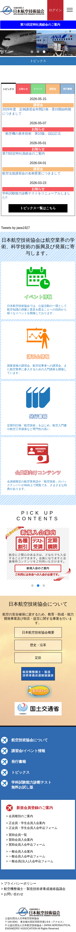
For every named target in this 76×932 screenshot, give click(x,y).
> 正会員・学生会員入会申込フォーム (31, 828)
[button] (32, 585)
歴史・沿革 (38, 645)
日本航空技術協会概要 (38, 632)
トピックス (20, 772)
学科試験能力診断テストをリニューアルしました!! (36, 195)
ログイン (55, 10)
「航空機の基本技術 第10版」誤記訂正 (31, 133)
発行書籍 (18, 762)
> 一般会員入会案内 (19, 851)
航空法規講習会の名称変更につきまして (31, 173)
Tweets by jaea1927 (15, 228)
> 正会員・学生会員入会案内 (25, 823)
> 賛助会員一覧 (16, 834)
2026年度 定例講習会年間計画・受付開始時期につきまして (36, 111)
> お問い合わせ (12, 894)
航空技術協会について (29, 740)
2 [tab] (38, 52)
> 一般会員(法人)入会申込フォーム (29, 861)
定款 (38, 657)
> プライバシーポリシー (18, 883)
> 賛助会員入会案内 (19, 839)
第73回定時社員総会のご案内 (23, 153)
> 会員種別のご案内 (19, 816)
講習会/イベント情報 (28, 751)
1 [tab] (32, 52)
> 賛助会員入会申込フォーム (25, 844)
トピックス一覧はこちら (38, 208)
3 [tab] (44, 52)
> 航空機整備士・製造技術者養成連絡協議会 (33, 889)
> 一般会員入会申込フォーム (25, 856)
